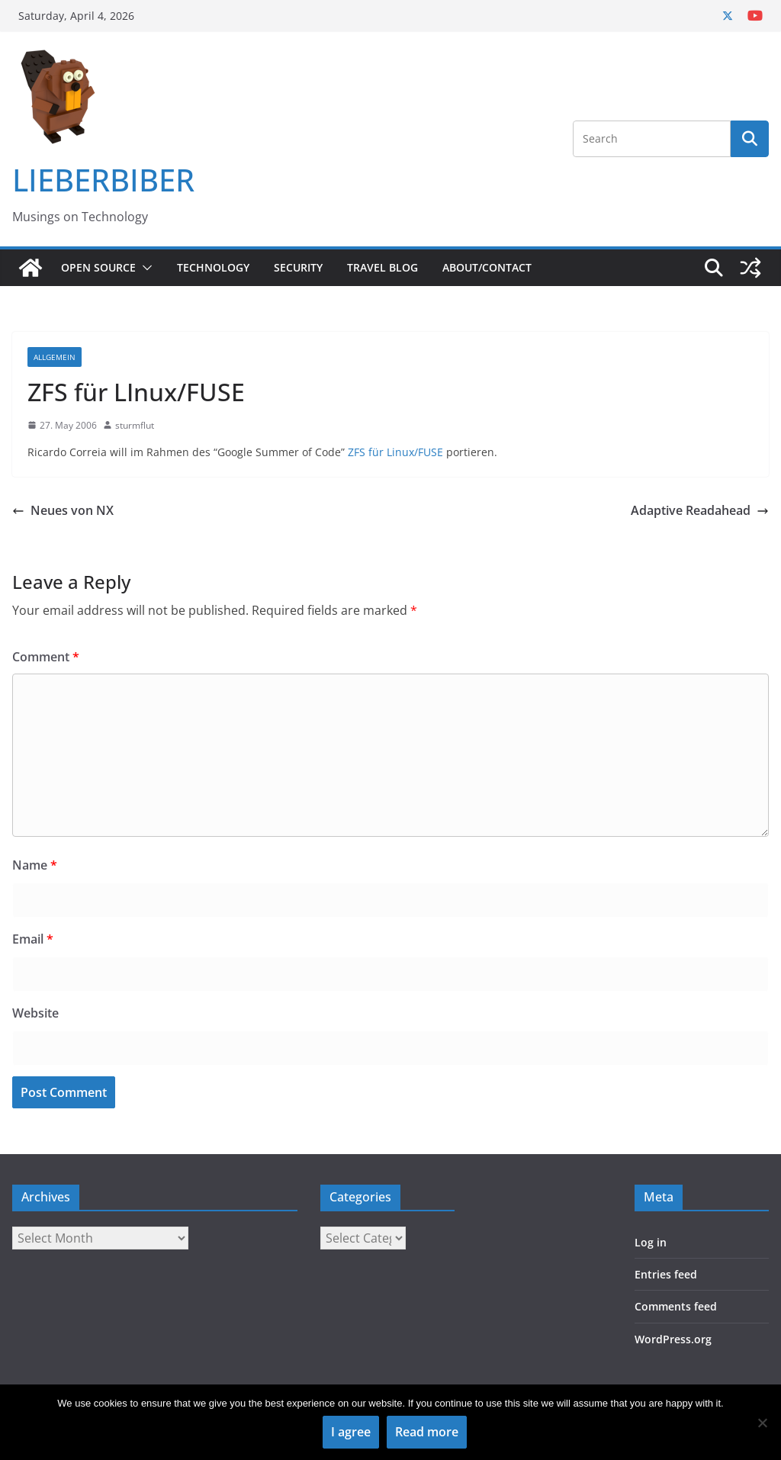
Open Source (98, 267)
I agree (351, 1431)
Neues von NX (63, 510)
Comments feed (676, 1306)
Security (298, 267)
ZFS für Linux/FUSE (395, 452)
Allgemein (55, 357)
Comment (45, 656)
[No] (762, 1422)
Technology (213, 267)
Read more (426, 1431)
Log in (651, 1242)
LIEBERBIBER (103, 180)
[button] (144, 267)
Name (34, 865)
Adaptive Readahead (700, 510)
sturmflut (134, 425)
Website (35, 1013)
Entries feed (666, 1274)
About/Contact (487, 267)
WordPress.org (673, 1339)
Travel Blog (382, 267)
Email (32, 939)
